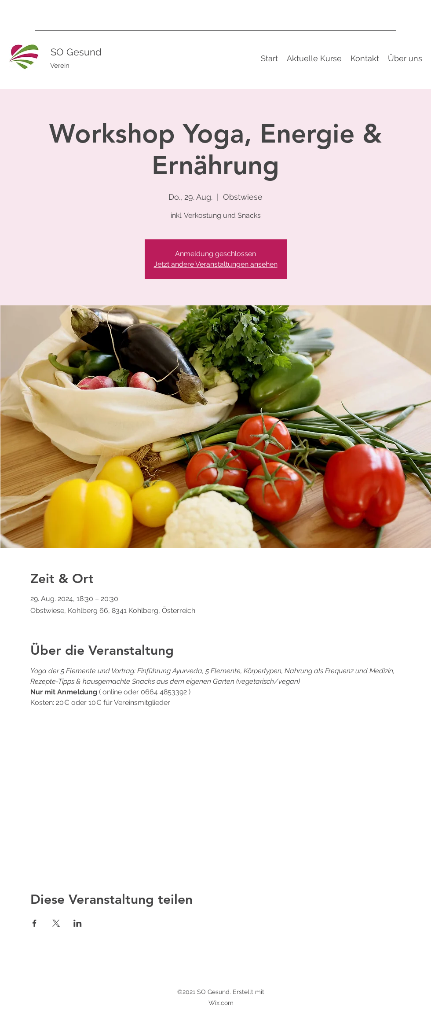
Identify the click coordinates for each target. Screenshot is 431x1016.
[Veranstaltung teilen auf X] (56, 923)
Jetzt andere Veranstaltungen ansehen (216, 264)
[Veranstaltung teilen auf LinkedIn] (77, 923)
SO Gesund (76, 52)
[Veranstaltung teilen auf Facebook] (34, 923)
